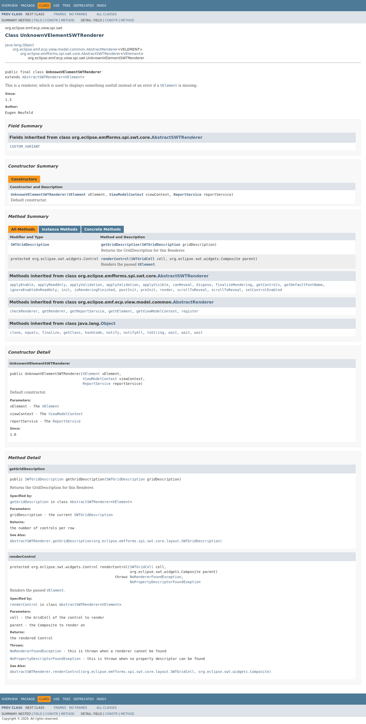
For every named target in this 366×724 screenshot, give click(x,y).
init (65, 290)
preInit (148, 290)
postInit (127, 290)
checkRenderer (24, 311)
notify (112, 332)
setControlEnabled (264, 290)
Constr (51, 20)
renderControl (115, 259)
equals (31, 332)
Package (28, 5)
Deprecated (83, 5)
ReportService (188, 194)
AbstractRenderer (193, 302)
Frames (60, 14)
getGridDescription (120, 245)
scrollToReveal (192, 290)
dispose (203, 285)
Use (56, 5)
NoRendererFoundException (155, 577)
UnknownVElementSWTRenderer (38, 194)
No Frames (78, 14)
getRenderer (54, 311)
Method (67, 20)
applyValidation (86, 285)
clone (15, 332)
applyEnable (22, 285)
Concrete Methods (102, 229)
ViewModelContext (126, 194)
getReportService (87, 311)
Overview (10, 5)
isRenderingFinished (94, 290)
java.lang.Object (19, 45)
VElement (132, 54)
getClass (72, 332)
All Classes (107, 14)
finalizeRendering (234, 285)
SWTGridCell (143, 259)
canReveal (182, 285)
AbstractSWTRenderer (42, 77)
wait (173, 332)
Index (101, 5)
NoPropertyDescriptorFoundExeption (165, 582)
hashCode (93, 332)
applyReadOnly (52, 285)
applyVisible (156, 285)
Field (38, 20)
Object (108, 323)
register (189, 311)
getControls (268, 285)
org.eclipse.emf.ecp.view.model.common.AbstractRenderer (65, 49)
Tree (66, 5)
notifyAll (133, 332)
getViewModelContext (156, 311)
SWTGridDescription (30, 245)
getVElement (120, 311)
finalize (50, 332)
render (166, 290)
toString (155, 332)
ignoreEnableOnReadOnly (33, 290)
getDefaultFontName (303, 285)
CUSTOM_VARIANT (25, 146)
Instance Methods (59, 229)
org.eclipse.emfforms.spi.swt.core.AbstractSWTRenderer (70, 54)
